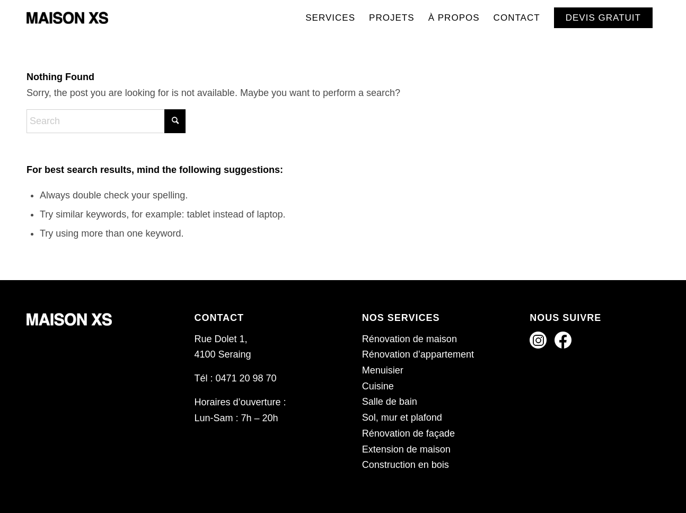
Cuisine (378, 386)
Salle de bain (389, 401)
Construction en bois (405, 464)
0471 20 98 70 (245, 378)
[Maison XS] (67, 18)
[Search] (106, 121)
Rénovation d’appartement (418, 354)
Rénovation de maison (409, 339)
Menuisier (382, 370)
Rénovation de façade (408, 433)
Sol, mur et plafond (402, 417)
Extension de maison (406, 449)
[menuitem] (330, 18)
